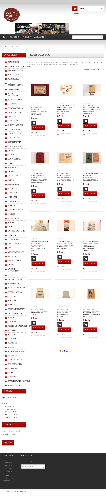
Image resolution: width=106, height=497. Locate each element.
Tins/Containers (15, 364)
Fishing (11, 180)
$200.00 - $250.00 (11, 417)
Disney (11, 155)
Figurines (12, 172)
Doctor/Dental (15, 159)
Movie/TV (12, 265)
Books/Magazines (16, 100)
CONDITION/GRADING (12, 475)
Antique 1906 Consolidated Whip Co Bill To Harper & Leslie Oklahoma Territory (91, 109)
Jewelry (11, 214)
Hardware (12, 197)
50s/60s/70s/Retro (15, 385)
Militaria (12, 256)
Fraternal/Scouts (16, 184)
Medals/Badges (15, 244)
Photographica (15, 292)
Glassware (13, 193)
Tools (10, 372)
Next (69, 351)
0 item (10, 431)
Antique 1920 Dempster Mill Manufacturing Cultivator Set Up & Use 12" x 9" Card (65, 177)
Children (12, 117)
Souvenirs (12, 343)
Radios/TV (12, 317)
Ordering (14, 37)
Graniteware (14, 201)
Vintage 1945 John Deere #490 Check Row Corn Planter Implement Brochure (65, 245)
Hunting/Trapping (16, 210)
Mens (10, 248)
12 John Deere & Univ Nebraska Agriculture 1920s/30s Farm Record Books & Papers (40, 246)
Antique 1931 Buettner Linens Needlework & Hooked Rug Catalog (64, 313)
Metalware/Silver (16, 252)
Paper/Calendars (17, 47)
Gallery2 (8, 465)
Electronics (13, 167)
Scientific (12, 334)
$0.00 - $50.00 (9, 406)
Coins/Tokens (14, 138)
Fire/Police (13, 176)
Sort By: (86, 69)
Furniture (12, 189)
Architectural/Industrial (16, 66)
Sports (11, 347)
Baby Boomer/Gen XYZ (15, 84)
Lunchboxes (13, 239)
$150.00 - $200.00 (11, 414)
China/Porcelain (15, 125)
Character (13, 121)
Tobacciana (13, 368)
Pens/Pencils (13, 284)
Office (11, 275)
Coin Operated (14, 133)
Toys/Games (13, 377)
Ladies (11, 227)
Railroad (12, 322)
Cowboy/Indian (15, 146)
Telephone (12, 356)
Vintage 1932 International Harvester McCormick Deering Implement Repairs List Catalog (39, 178)
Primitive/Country (16, 309)
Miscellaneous (15, 260)
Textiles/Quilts (15, 360)
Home (5, 37)
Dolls (10, 163)
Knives (11, 222)
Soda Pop (12, 339)
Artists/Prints (14, 75)
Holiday (11, 205)
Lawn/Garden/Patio (16, 231)
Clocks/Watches (15, 129)
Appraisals (39, 37)
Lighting (12, 235)
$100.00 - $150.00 (11, 412)
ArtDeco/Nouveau (16, 70)
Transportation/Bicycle (16, 381)
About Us (8, 472)
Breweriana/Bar (15, 108)
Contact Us (26, 37)
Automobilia (14, 79)
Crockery (12, 150)
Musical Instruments (13, 270)
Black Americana (13, 94)
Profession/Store (15, 313)
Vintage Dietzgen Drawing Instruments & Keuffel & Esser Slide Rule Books (90, 177)
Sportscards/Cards (16, 351)
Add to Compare (39, 135)
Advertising (13, 62)
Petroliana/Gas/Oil (16, 288)
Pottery (11, 305)
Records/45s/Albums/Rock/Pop (16, 326)
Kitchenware (14, 218)
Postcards (12, 300)
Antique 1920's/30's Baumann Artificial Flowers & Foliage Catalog (39, 312)
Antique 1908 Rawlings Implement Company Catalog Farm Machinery (40, 111)
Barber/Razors (14, 89)
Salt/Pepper (13, 330)
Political (12, 296)
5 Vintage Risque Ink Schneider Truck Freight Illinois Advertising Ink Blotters (66, 109)
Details (34, 132)
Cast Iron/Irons (15, 112)
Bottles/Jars (13, 104)
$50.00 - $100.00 (10, 409)
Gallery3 (8, 468)
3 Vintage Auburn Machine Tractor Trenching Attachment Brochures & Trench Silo (90, 246)
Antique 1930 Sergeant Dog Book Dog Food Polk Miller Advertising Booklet (91, 313)
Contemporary (14, 142)
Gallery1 (8, 462)
